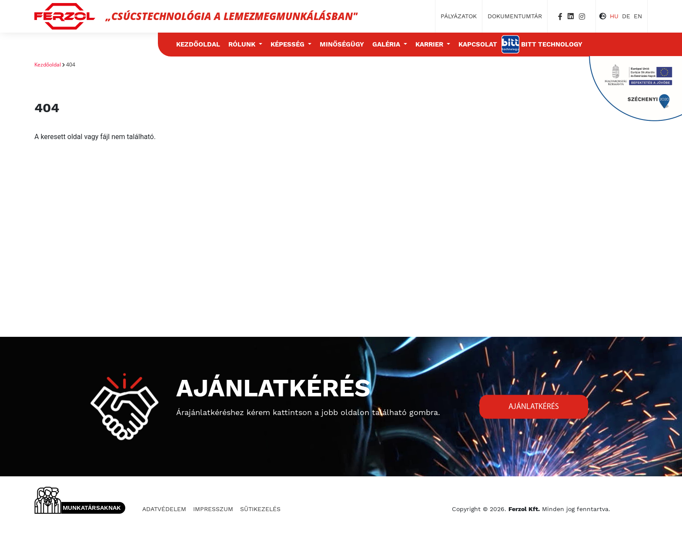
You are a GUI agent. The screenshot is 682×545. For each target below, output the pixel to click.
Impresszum (213, 508)
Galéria (387, 44)
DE (626, 16)
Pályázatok (459, 16)
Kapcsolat (477, 44)
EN (638, 16)
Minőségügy (342, 44)
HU (614, 16)
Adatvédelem (164, 508)
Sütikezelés (260, 508)
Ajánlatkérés (533, 406)
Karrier (430, 44)
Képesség (288, 44)
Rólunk (242, 44)
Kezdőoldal (198, 44)
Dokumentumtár (515, 16)
